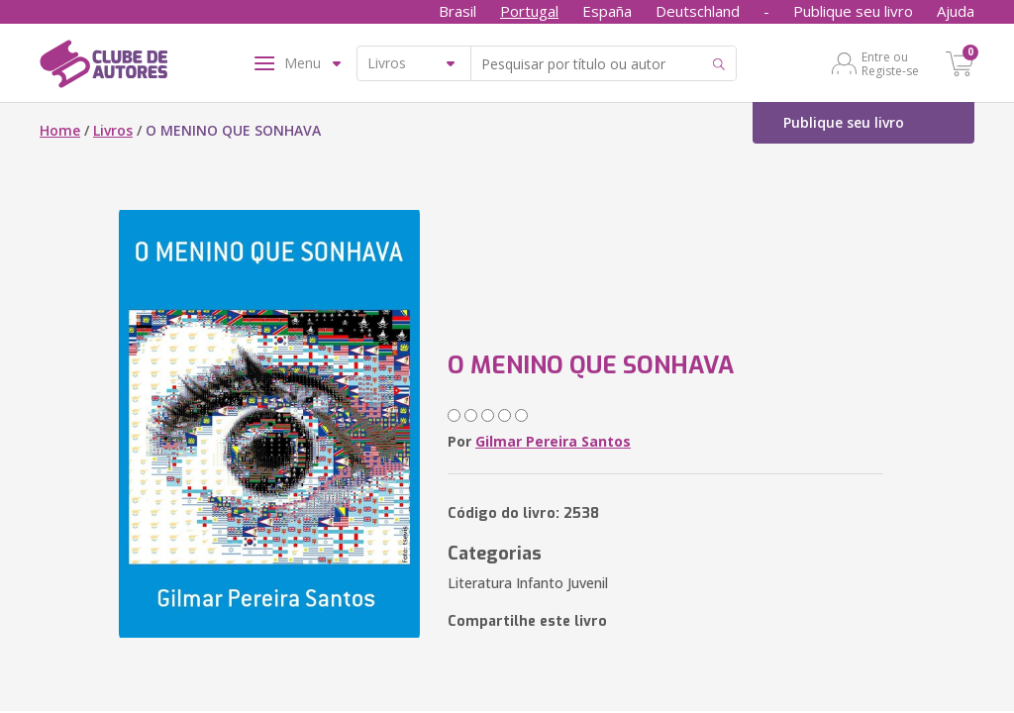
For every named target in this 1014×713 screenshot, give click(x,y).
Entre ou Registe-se (890, 63)
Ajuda (955, 11)
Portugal (529, 11)
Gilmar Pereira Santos (553, 441)
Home (60, 130)
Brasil (457, 11)
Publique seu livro (853, 11)
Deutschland (698, 11)
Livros (113, 130)
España (607, 11)
